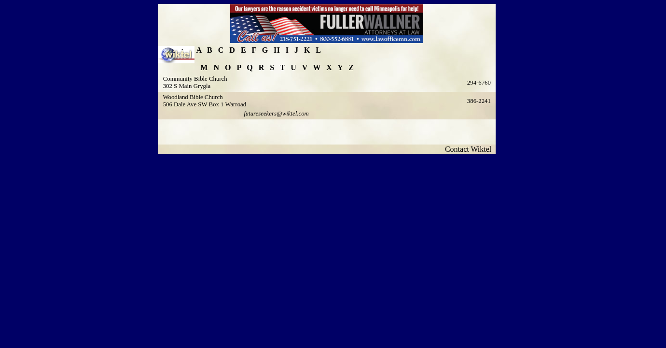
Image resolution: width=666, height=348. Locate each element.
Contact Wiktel (470, 149)
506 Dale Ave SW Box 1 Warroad (204, 104)
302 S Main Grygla (186, 86)
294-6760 (479, 82)
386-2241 (479, 101)
